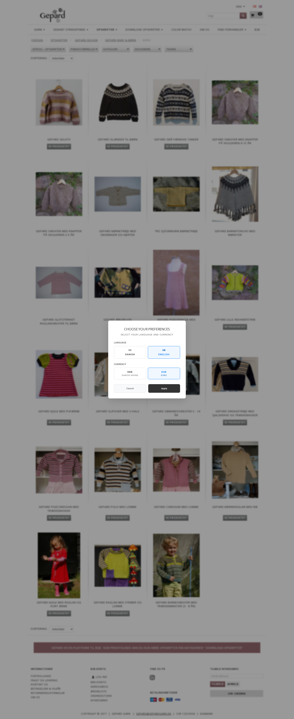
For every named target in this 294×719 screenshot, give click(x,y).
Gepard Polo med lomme (118, 507)
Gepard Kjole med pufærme (59, 411)
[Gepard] (52, 14)
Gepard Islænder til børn (118, 139)
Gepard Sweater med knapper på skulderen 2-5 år (59, 233)
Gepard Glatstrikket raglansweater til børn (59, 321)
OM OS (35, 697)
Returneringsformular (48, 693)
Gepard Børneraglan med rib (235, 507)
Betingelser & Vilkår (46, 688)
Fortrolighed (41, 676)
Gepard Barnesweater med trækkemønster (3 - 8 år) (176, 604)
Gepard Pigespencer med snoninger (176, 321)
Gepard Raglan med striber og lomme (118, 604)
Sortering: (39, 58)
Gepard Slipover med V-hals (117, 411)
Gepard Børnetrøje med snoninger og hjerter (117, 233)
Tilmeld (218, 684)
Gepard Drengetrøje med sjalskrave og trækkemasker (235, 413)
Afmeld (233, 684)
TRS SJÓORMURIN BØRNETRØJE (176, 231)
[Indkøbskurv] (256, 15)
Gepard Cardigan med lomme (176, 507)
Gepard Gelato (59, 139)
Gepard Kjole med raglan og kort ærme (59, 604)
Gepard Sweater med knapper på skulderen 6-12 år (235, 141)
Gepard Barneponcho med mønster (235, 233)
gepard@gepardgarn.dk (153, 713)
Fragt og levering (44, 680)
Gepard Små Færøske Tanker (176, 139)
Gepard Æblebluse (118, 319)
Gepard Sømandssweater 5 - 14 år (176, 413)
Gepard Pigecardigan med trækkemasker (59, 509)
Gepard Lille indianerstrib (235, 319)
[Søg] (243, 15)
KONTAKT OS (39, 684)
